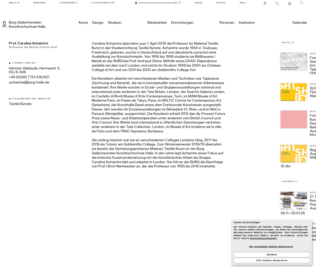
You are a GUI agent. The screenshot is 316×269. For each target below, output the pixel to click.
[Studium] (114, 23)
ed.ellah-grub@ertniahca (29, 82)
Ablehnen (271, 255)
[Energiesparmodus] (136, 2)
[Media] (199, 2)
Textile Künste (20, 104)
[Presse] (221, 2)
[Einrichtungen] (182, 23)
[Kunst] (83, 23)
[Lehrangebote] (68, 2)
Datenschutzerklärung (263, 238)
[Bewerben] (39, 2)
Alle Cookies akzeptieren (271, 260)
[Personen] (226, 23)
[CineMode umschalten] (301, 2)
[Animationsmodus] (179, 2)
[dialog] (271, 242)
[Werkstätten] (157, 23)
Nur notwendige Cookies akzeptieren (271, 246)
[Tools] (242, 2)
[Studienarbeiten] (103, 2)
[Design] (98, 23)
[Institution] (246, 23)
